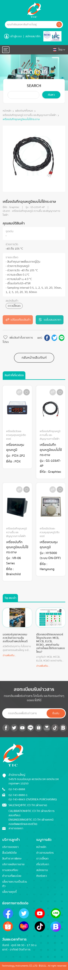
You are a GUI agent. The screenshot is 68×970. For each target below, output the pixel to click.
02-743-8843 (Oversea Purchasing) (33, 799)
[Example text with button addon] (30, 24)
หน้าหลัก (7, 111)
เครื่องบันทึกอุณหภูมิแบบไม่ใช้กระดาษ (21, 119)
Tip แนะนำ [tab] (10, 598)
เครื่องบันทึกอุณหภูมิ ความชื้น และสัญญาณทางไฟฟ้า (29, 115)
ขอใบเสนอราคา (49, 319)
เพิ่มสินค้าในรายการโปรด (18, 339)
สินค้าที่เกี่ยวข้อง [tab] (14, 375)
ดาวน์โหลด (14, 305)
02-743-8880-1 (18, 795)
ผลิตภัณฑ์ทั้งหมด (24, 111)
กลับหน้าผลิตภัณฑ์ (34, 357)
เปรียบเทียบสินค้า (17, 319)
